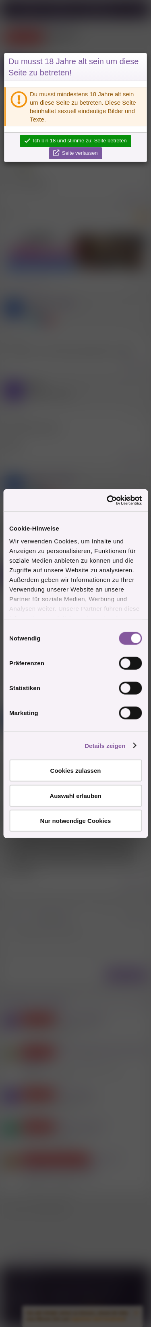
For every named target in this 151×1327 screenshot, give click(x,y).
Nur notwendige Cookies (75, 820)
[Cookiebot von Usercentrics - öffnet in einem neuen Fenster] (107, 500)
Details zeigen (105, 745)
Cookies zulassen (75, 770)
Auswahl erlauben (75, 795)
